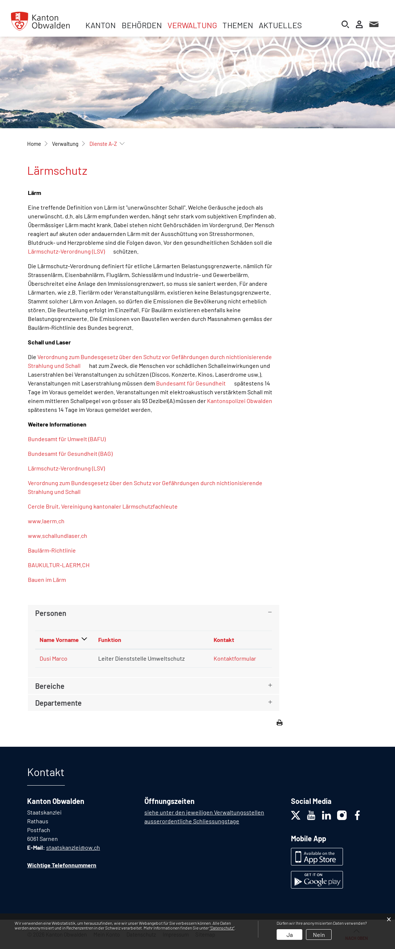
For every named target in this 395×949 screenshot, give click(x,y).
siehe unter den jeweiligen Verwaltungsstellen (204, 812)
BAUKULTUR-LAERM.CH (62, 564)
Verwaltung (192, 25)
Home (34, 143)
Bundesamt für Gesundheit (194, 383)
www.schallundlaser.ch (61, 535)
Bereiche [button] (49, 686)
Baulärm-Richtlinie (55, 550)
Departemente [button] (58, 702)
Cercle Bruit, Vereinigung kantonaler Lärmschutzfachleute (106, 506)
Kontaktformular (235, 658)
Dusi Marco (53, 658)
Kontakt (224, 639)
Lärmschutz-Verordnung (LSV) (70, 251)
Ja (290, 934)
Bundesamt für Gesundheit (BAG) (74, 453)
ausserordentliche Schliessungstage (191, 820)
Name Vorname (59, 639)
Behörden (142, 25)
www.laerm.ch (50, 520)
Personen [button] (50, 613)
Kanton (100, 25)
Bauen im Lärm (50, 579)
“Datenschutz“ (222, 927)
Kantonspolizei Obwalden (239, 400)
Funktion (109, 639)
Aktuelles (280, 25)
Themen (237, 25)
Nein (319, 934)
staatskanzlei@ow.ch (73, 847)
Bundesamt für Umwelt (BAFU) (70, 438)
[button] (65, 143)
